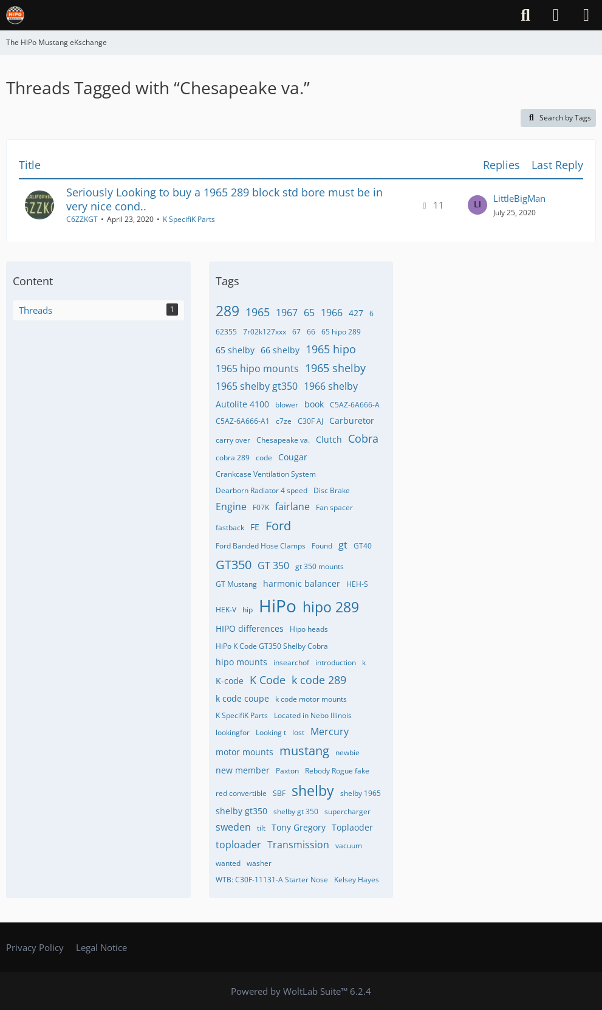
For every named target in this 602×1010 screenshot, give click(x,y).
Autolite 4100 (242, 404)
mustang (304, 750)
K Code (268, 680)
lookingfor (233, 732)
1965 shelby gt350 (257, 386)
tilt (261, 828)
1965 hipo (331, 349)
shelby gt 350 (295, 811)
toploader (238, 844)
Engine (231, 506)
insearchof (291, 662)
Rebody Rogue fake (337, 771)
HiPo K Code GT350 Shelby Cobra (272, 646)
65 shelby (235, 350)
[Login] (556, 15)
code (264, 457)
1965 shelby (335, 368)
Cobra (363, 438)
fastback (230, 527)
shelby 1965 (360, 793)
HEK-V (226, 609)
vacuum (348, 845)
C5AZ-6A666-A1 (243, 421)
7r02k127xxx (264, 332)
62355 (226, 332)
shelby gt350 (241, 811)
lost (298, 732)
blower (286, 405)
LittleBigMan (519, 198)
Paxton (287, 771)
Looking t (271, 732)
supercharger (347, 811)
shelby (313, 790)
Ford (278, 525)
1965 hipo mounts (257, 368)
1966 (332, 312)
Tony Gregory (299, 827)
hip (247, 609)
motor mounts (244, 752)
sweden (233, 827)
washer (259, 863)
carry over (233, 440)
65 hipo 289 (341, 332)
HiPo (277, 605)
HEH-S (357, 584)
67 (296, 332)
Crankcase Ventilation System (266, 474)
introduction (335, 662)
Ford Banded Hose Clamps (261, 546)
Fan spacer (334, 507)
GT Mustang (236, 584)
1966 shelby (331, 386)
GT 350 (273, 565)
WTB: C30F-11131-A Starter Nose (272, 879)
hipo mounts (241, 662)
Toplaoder (352, 827)
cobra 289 (233, 457)
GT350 (233, 564)
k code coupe (242, 698)
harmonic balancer (301, 583)
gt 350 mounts (319, 566)
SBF (279, 793)
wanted (228, 863)
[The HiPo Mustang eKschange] (15, 15)
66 (311, 332)
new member (243, 770)
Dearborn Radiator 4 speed (261, 490)
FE (254, 527)
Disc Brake (331, 490)
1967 (287, 312)
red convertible (241, 793)
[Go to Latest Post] (477, 205)
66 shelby (280, 350)
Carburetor (351, 420)
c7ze (284, 421)
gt (342, 545)
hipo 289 (331, 607)
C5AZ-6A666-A (355, 405)
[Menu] (586, 15)
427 (356, 313)
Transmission (298, 844)
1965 (257, 312)
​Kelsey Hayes (356, 879)
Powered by (301, 991)
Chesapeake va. (283, 440)
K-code (230, 681)
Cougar (292, 457)
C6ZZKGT (82, 219)
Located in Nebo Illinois (313, 715)
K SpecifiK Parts (189, 219)
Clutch (329, 439)
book (314, 404)
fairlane (292, 506)
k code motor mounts (311, 699)
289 (227, 310)
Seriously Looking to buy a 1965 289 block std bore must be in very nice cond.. (224, 199)
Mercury (329, 731)
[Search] (525, 15)
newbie (347, 752)
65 (309, 312)
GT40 (363, 546)
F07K (261, 507)
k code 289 (319, 680)
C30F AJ (310, 421)
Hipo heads (309, 629)
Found (322, 546)
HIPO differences (250, 628)
